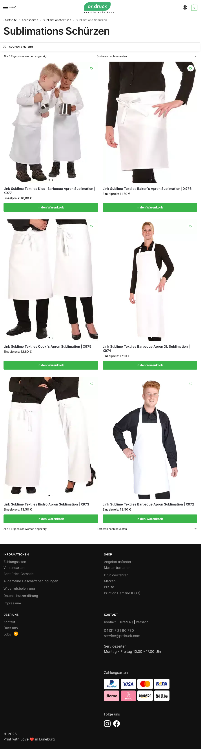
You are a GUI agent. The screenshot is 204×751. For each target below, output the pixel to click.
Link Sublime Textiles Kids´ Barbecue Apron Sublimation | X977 (49, 191)
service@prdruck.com (122, 636)
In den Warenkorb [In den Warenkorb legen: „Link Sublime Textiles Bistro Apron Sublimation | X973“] (51, 519)
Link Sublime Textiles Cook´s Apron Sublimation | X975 (47, 346)
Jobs (7, 634)
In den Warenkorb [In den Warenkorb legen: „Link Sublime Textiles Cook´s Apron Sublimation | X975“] (51, 365)
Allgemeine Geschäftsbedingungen (31, 581)
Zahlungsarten (15, 562)
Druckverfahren (116, 575)
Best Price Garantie (19, 574)
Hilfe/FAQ (125, 622)
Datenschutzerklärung (21, 596)
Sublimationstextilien (57, 20)
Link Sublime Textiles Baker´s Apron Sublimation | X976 (147, 189)
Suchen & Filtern (18, 47)
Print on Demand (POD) (122, 593)
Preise (109, 587)
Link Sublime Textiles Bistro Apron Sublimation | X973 (46, 504)
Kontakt (9, 622)
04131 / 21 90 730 (119, 630)
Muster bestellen (117, 568)
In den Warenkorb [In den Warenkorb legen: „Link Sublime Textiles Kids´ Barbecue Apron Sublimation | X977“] (51, 207)
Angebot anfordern (118, 562)
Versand (142, 622)
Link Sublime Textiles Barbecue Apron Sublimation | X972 (148, 504)
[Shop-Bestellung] (147, 56)
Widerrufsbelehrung (19, 589)
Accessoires (30, 20)
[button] (193, 8)
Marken (110, 581)
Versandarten (14, 568)
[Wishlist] (91, 68)
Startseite (10, 20)
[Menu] (9, 7)
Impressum (12, 603)
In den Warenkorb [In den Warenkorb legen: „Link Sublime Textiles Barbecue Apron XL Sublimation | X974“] (150, 365)
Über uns (11, 628)
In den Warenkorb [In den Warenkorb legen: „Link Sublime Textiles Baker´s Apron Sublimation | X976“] (150, 207)
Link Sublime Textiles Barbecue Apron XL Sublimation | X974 (146, 348)
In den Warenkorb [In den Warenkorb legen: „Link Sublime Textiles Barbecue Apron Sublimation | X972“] (150, 519)
